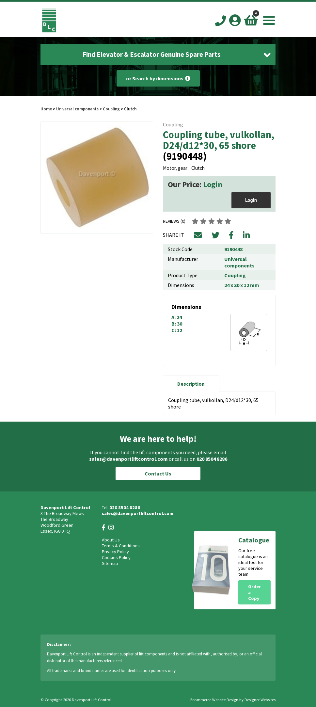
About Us (111, 540)
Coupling (111, 108)
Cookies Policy (116, 557)
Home (46, 108)
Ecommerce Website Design (214, 699)
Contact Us (158, 473)
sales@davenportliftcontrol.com (128, 459)
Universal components (77, 108)
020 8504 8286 (212, 459)
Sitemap (110, 563)
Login (212, 184)
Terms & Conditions (121, 546)
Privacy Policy (115, 551)
